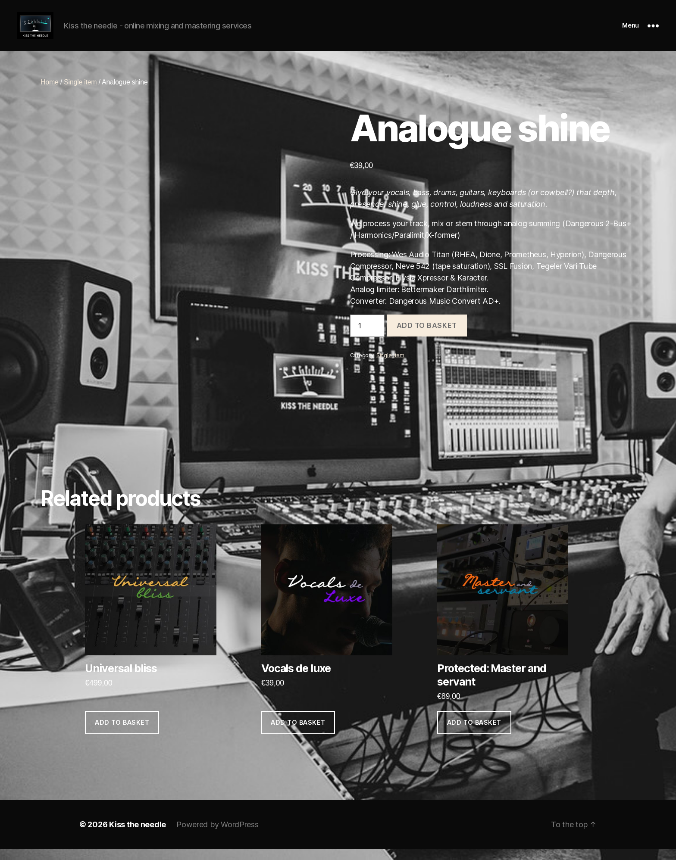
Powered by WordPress (217, 835)
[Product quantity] (367, 337)
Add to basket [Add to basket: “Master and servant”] (474, 734)
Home (50, 93)
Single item (80, 93)
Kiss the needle (137, 835)
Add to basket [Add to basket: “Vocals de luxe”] (298, 734)
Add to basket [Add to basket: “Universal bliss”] (122, 734)
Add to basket (427, 337)
